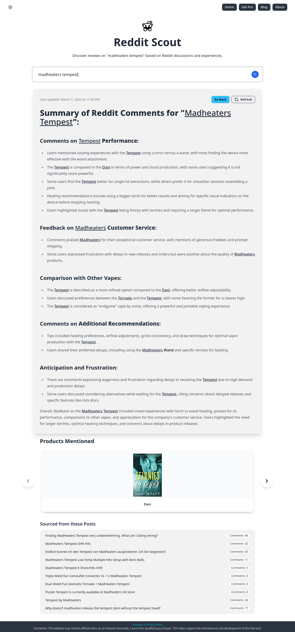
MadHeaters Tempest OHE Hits (147, 543)
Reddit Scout (147, 42)
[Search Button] (255, 74)
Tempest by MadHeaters (147, 600)
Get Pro (247, 7)
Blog (264, 7)
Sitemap (137, 625)
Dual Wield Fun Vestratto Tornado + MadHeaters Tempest (147, 584)
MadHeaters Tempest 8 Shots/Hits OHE (147, 568)
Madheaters (208, 112)
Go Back (220, 99)
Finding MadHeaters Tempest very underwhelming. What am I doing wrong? (147, 535)
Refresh (243, 99)
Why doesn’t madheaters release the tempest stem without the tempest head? (147, 608)
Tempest (56, 121)
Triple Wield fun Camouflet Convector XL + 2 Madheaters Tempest (147, 576)
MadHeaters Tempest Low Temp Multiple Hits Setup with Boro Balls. (147, 560)
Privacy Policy (154, 625)
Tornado (125, 298)
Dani (106, 167)
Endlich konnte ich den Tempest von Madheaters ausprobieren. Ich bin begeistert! (147, 552)
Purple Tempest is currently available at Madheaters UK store (147, 592)
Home (229, 7)
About (279, 7)
